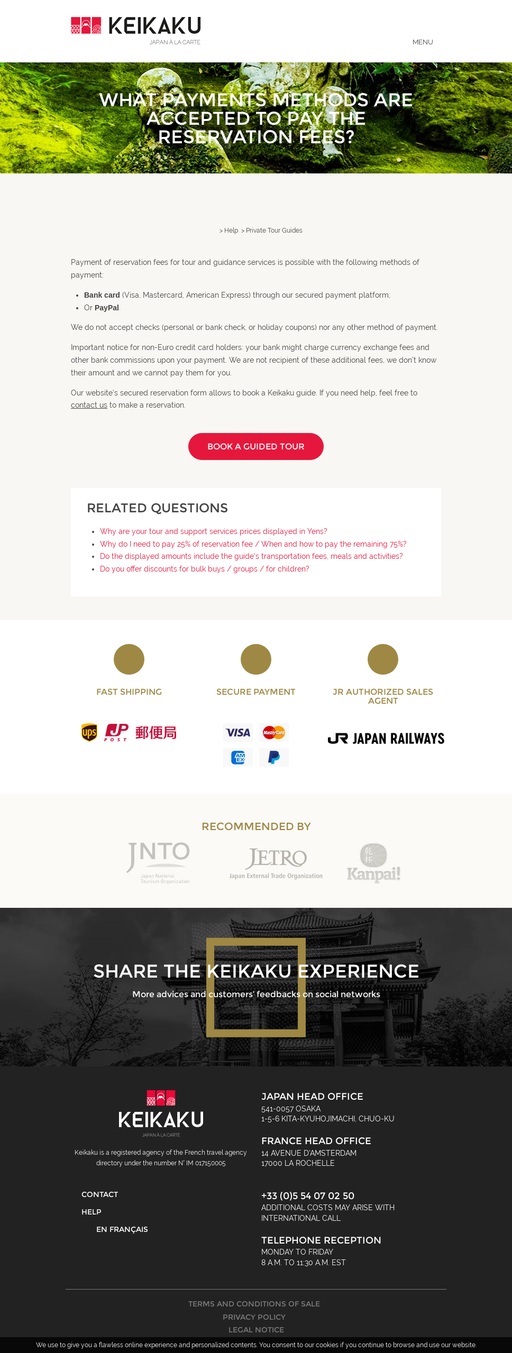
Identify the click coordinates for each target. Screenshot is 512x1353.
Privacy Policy (254, 1317)
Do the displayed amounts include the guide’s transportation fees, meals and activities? (251, 556)
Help (91, 1212)
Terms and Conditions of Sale (254, 1304)
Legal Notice (256, 1329)
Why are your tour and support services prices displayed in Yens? (213, 531)
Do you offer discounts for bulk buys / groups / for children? (204, 569)
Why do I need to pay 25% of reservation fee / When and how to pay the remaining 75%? (253, 544)
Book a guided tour (256, 446)
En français (122, 1229)
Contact (99, 1194)
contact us (89, 405)
